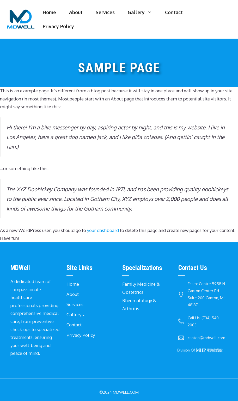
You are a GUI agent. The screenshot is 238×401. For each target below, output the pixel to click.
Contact (174, 12)
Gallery (143, 12)
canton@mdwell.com (206, 337)
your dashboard (103, 230)
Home (49, 12)
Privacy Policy (58, 26)
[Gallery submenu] (83, 315)
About (76, 12)
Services (105, 12)
